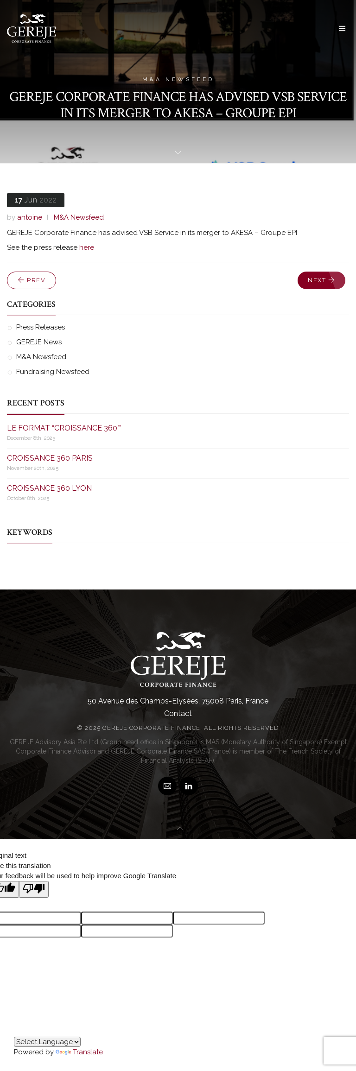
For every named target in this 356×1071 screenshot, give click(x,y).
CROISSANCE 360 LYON (49, 488)
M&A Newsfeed (79, 217)
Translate (79, 1052)
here (86, 247)
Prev (31, 280)
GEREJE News (39, 342)
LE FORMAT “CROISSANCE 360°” (64, 428)
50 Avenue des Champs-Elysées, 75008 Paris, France (178, 701)
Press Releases (40, 327)
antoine (29, 217)
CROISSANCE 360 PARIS (50, 458)
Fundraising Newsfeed (52, 372)
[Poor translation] (34, 889)
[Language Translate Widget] (47, 1042)
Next (321, 280)
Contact (178, 713)
